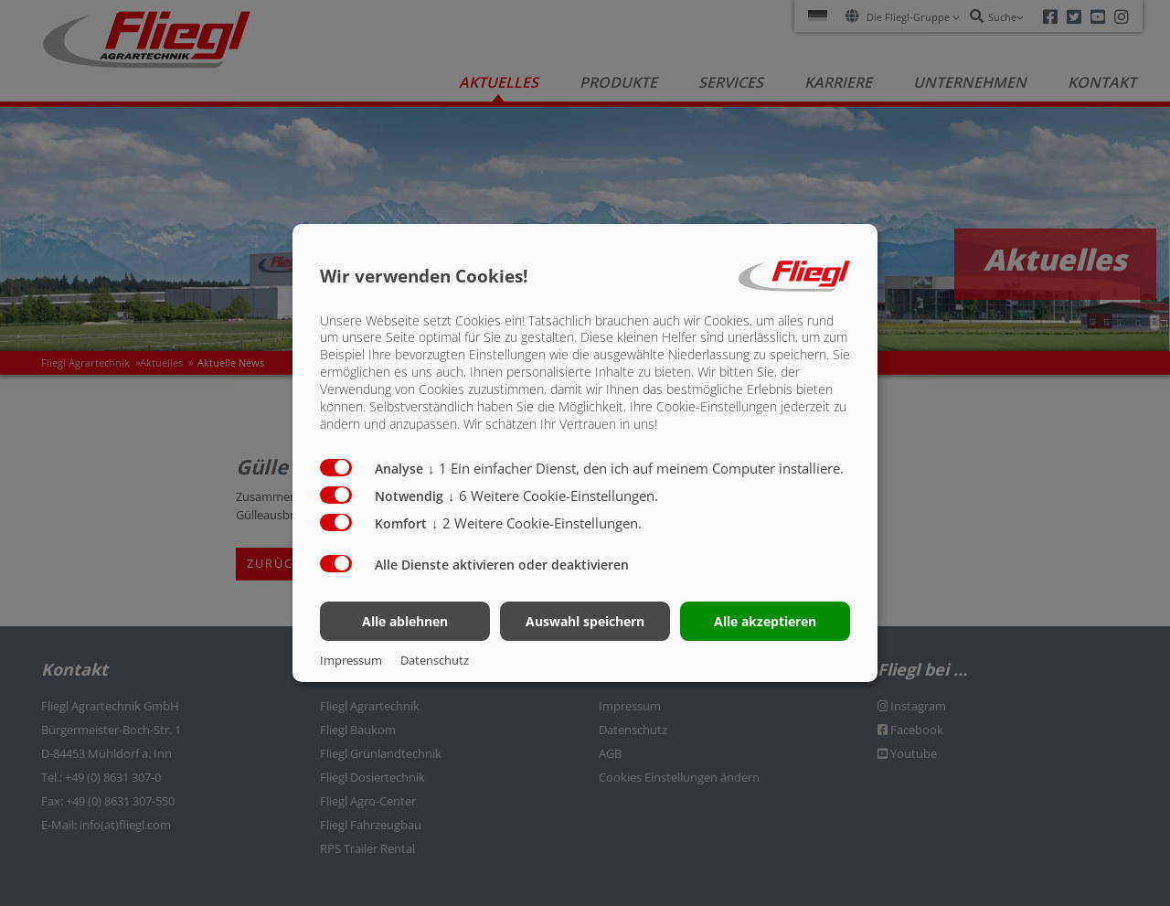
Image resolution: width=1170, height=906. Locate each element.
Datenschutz (434, 660)
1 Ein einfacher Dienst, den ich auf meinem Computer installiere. (636, 468)
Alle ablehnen (405, 621)
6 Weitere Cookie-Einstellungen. (553, 495)
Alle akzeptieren (765, 621)
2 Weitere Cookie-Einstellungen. (536, 523)
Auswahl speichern (585, 621)
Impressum (351, 660)
